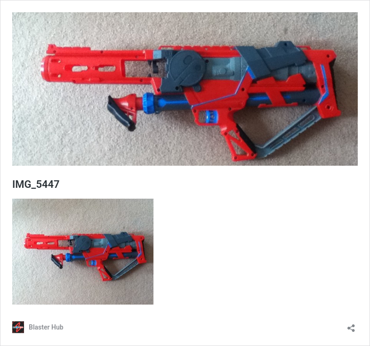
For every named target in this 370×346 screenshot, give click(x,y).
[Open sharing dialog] (351, 325)
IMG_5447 (36, 184)
